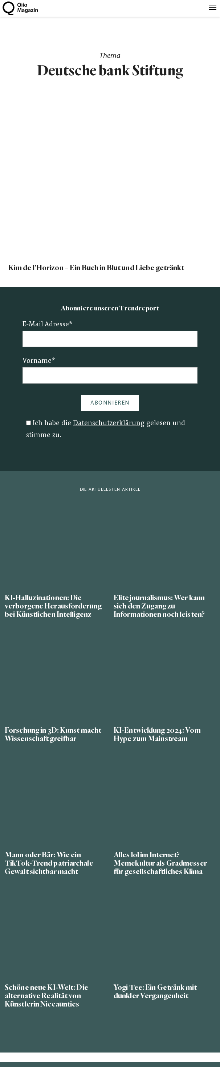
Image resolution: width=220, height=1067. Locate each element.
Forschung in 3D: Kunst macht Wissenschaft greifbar (53, 734)
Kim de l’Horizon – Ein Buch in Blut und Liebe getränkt (96, 268)
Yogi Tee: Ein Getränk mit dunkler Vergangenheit (155, 992)
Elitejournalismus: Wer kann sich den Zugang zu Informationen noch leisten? (159, 606)
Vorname (39, 361)
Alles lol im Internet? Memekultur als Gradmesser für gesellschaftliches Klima (160, 863)
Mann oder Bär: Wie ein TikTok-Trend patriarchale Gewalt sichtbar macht (49, 863)
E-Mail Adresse (48, 324)
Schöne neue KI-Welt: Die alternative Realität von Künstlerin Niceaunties (46, 996)
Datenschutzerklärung (108, 423)
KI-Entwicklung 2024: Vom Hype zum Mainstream (157, 734)
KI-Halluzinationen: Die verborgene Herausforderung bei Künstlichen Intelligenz (53, 606)
